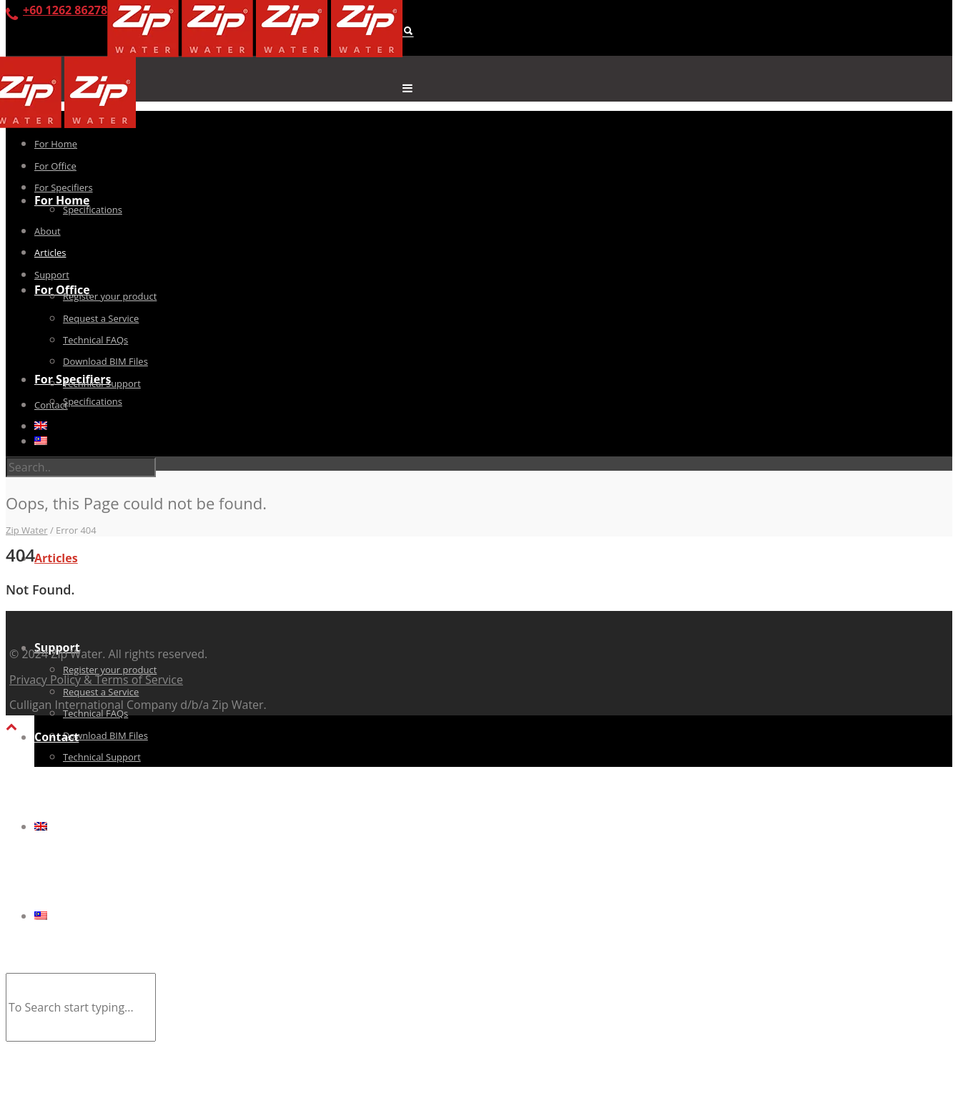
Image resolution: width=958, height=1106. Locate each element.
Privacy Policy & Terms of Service (96, 679)
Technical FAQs (95, 339)
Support (51, 274)
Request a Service (101, 691)
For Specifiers (63, 187)
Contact (56, 737)
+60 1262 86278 (65, 10)
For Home (61, 200)
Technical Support (102, 756)
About (47, 231)
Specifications (92, 401)
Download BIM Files (105, 735)
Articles (56, 558)
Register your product (110, 296)
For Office (62, 290)
